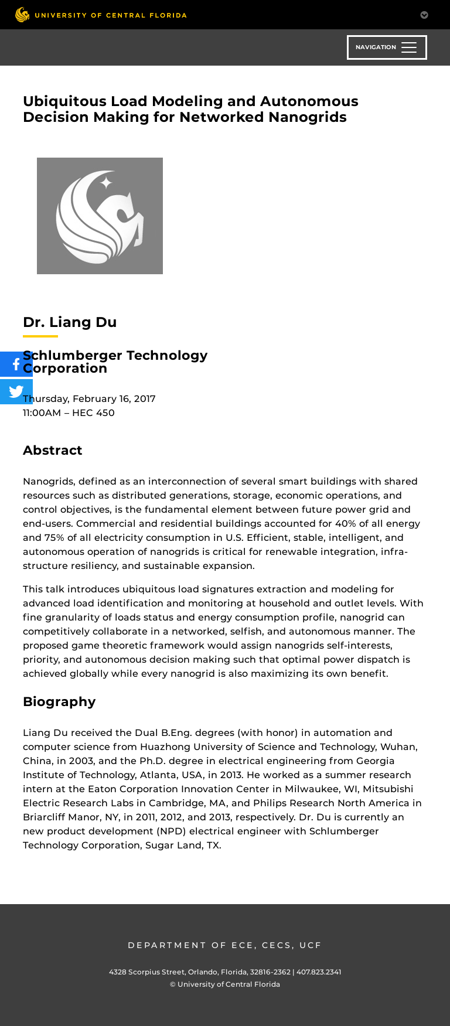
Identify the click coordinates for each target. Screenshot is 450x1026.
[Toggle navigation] (387, 47)
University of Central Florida (229, 984)
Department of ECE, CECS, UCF (225, 945)
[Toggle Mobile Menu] (424, 14)
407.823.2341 (319, 971)
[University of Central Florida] (101, 14)
